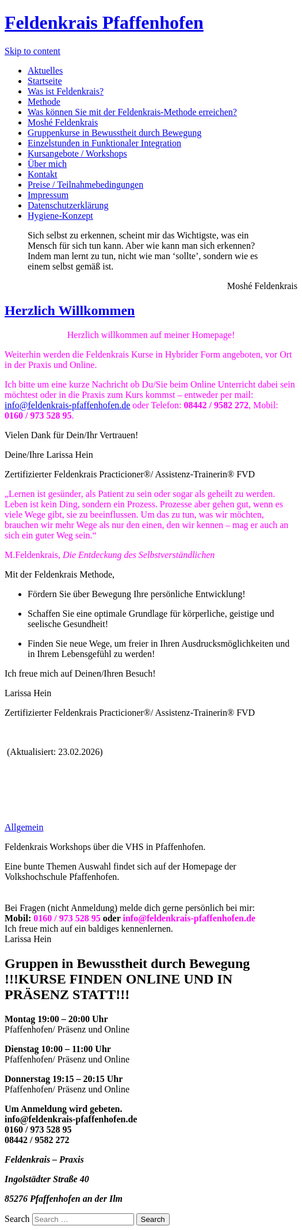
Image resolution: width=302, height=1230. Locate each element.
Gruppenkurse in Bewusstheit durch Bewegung (114, 133)
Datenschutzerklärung (68, 205)
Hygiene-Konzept (60, 216)
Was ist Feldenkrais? (66, 91)
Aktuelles (45, 70)
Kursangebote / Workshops (77, 153)
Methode (44, 102)
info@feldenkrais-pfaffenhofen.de (67, 405)
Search (17, 1219)
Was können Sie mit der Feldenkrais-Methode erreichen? (132, 112)
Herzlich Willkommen (70, 310)
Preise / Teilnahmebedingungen (85, 184)
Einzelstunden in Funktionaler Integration (104, 143)
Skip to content (32, 51)
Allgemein (24, 827)
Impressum (48, 195)
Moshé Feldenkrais (63, 122)
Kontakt (43, 174)
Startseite (45, 81)
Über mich (47, 164)
